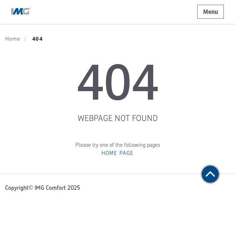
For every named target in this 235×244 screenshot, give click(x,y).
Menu (210, 12)
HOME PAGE (117, 153)
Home (12, 39)
